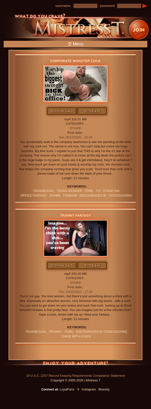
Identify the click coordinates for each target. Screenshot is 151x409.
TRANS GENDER (69, 191)
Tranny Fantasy (75, 215)
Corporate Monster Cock (75, 61)
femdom (70, 195)
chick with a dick (76, 336)
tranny (55, 331)
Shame (55, 195)
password (107, 6)
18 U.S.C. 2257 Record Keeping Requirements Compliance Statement (75, 375)
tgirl (89, 191)
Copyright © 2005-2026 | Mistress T (76, 380)
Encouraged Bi (93, 195)
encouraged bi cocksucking (101, 331)
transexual (43, 191)
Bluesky (104, 389)
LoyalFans (67, 389)
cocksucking (120, 195)
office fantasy (33, 195)
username (62, 6)
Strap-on (111, 191)
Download (62, 111)
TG (98, 191)
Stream (92, 111)
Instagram (89, 389)
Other (75, 128)
